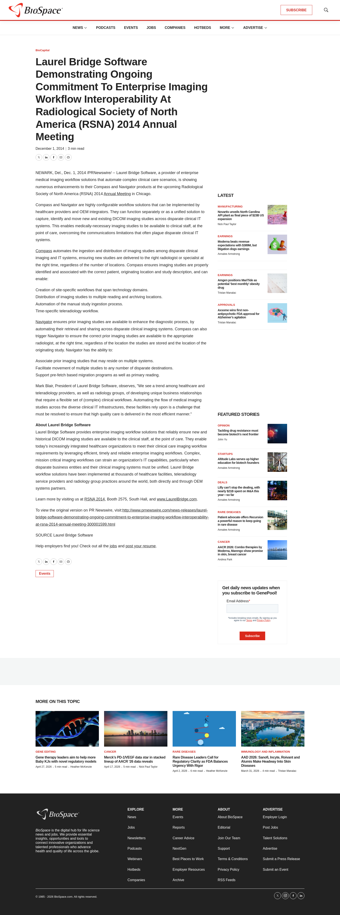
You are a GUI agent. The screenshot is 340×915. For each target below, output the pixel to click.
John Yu (222, 439)
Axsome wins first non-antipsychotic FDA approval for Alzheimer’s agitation (238, 313)
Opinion (224, 425)
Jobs (151, 28)
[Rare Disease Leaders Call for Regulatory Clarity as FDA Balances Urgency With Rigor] (204, 729)
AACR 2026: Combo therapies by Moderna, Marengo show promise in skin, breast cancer (240, 550)
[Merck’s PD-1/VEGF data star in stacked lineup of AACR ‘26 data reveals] (135, 729)
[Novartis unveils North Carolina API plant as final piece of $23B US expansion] (277, 214)
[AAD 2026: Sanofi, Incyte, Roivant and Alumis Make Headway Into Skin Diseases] (272, 729)
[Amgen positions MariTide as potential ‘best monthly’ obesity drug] (277, 283)
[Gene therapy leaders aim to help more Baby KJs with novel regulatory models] (67, 729)
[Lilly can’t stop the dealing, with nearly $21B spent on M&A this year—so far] (277, 490)
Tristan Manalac (227, 292)
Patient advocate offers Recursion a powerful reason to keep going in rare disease (240, 520)
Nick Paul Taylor (227, 224)
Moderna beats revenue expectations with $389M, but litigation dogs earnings (237, 245)
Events (131, 28)
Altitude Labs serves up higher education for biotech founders (238, 460)
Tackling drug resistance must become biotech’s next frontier (238, 432)
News (78, 28)
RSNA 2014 (94, 499)
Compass (44, 251)
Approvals (226, 304)
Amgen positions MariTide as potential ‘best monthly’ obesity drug (239, 283)
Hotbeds (202, 28)
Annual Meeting (117, 194)
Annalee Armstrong (229, 253)
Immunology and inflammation (265, 751)
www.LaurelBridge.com (177, 499)
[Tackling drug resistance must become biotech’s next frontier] (277, 433)
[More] (85, 28)
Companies (175, 28)
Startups (225, 454)
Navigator (44, 322)
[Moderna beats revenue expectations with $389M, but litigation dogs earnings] (277, 244)
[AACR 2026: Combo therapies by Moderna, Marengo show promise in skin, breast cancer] (277, 550)
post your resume (141, 546)
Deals (222, 482)
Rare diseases (229, 512)
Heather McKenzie (81, 766)
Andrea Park (225, 559)
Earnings (225, 236)
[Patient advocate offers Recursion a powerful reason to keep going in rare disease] (277, 520)
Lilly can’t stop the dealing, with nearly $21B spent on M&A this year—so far (239, 491)
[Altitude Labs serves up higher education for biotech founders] (277, 462)
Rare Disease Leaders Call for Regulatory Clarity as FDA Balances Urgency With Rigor (200, 761)
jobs (113, 546)
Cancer (224, 541)
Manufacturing (230, 206)
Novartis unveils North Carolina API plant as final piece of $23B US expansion (241, 215)
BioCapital (42, 50)
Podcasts (105, 28)
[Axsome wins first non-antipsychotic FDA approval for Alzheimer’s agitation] (277, 313)
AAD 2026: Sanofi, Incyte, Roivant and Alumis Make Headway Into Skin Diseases (270, 761)
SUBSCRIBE (296, 10)
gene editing (46, 751)
